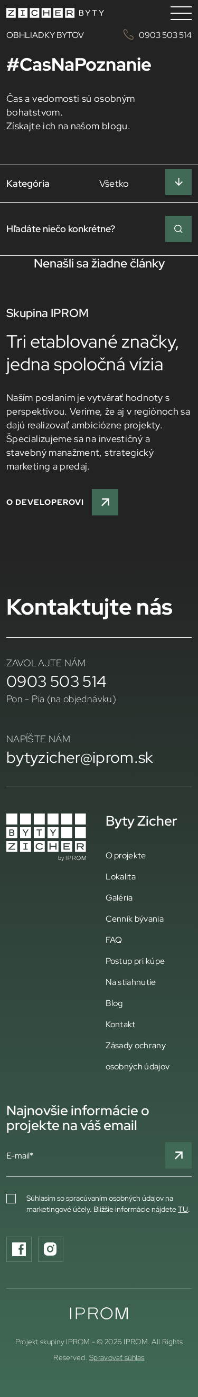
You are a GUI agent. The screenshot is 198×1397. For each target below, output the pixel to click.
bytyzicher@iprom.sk (80, 757)
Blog (114, 1003)
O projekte (126, 855)
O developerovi (62, 502)
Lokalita (121, 876)
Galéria (119, 897)
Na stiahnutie (131, 982)
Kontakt (121, 1024)
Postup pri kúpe (135, 960)
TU (183, 1209)
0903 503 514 (56, 681)
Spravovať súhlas (116, 1357)
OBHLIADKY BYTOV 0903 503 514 (99, 34)
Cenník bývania (135, 918)
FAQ (114, 939)
